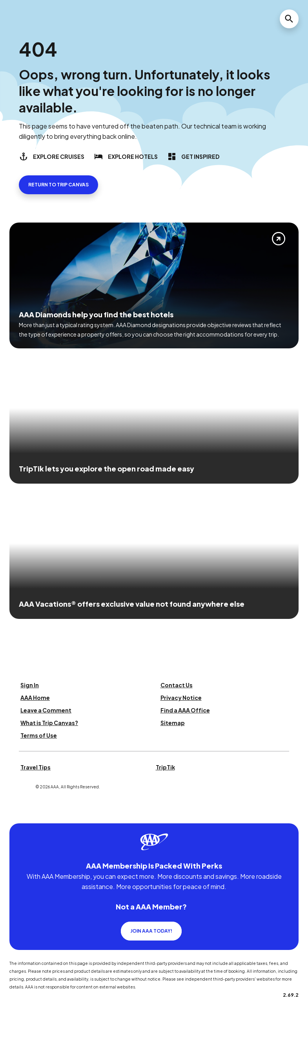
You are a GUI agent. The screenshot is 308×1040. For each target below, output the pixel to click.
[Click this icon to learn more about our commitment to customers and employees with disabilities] (21, 814)
